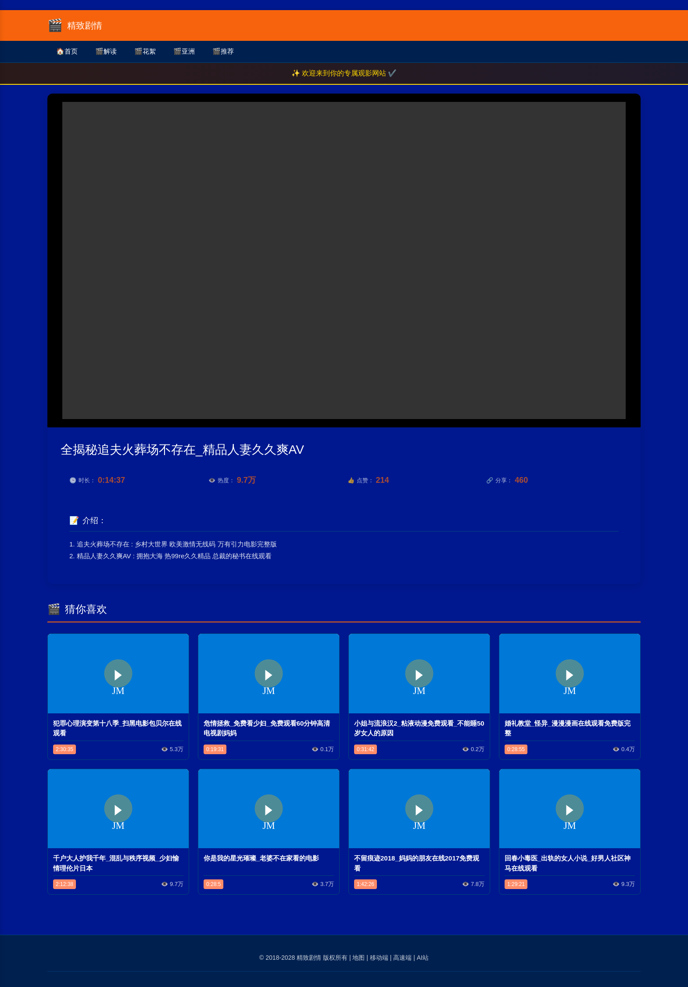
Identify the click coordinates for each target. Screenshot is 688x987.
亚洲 (184, 52)
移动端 (379, 957)
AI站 (423, 957)
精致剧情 (309, 957)
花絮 (145, 52)
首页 (67, 52)
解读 (106, 52)
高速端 (402, 957)
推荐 (223, 52)
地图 (358, 957)
